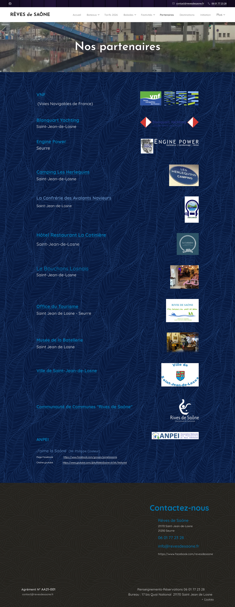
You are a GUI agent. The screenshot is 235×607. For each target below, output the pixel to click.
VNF (40, 94)
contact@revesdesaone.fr (190, 3)
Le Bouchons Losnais (62, 268)
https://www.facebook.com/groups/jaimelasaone (90, 457)
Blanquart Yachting (57, 120)
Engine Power (51, 141)
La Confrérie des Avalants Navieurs (73, 198)
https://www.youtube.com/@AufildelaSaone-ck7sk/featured (95, 462)
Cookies (209, 599)
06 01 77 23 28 (219, 3)
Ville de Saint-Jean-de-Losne (66, 370)
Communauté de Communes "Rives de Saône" (84, 406)
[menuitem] (77, 14)
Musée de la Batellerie (59, 340)
